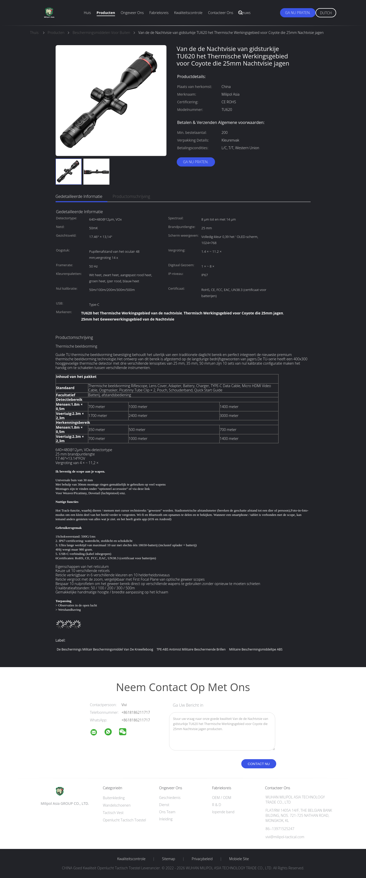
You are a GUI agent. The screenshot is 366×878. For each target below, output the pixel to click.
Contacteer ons (220, 12)
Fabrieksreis (158, 12)
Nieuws (244, 12)
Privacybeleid (202, 859)
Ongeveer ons (132, 12)
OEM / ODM (221, 797)
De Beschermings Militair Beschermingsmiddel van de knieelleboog (105, 649)
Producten (106, 12)
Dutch (326, 12)
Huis (87, 12)
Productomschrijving (131, 196)
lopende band (223, 811)
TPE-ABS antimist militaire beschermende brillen (191, 649)
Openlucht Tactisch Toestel (124, 820)
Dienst (164, 804)
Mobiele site (239, 859)
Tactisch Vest (113, 812)
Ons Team (167, 811)
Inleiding (166, 819)
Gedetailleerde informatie (79, 196)
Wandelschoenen (117, 805)
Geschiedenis (170, 797)
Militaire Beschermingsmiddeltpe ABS (255, 649)
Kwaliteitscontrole (188, 12)
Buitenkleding (114, 797)
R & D (216, 804)
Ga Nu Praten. (297, 12)
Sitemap (168, 859)
